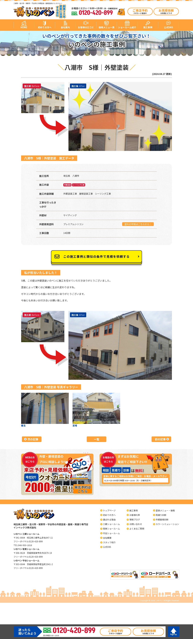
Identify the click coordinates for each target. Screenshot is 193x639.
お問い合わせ (135, 524)
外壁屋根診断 (162, 519)
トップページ (109, 510)
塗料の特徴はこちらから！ (138, 224)
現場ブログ (134, 519)
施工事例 (147, 27)
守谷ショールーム (111, 533)
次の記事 (32, 439)
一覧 (96, 439)
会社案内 (65, 27)
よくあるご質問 (136, 528)
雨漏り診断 (161, 514)
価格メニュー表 (106, 27)
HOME (24, 27)
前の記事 (160, 439)
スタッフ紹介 (109, 542)
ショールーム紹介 (127, 27)
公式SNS (168, 27)
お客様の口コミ (86, 27)
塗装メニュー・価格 (165, 510)
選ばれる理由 (109, 519)
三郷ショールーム (111, 524)
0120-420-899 (110, 480)
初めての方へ (44, 27)
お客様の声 (134, 514)
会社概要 (107, 537)
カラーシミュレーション (167, 524)
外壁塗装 (67, 185)
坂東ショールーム (111, 528)
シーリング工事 (78, 185)
